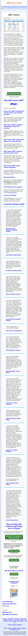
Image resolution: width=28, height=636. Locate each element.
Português (12, 629)
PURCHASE (14, 574)
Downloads (10, 618)
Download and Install (14, 93)
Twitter (9, 624)
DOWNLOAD (14, 578)
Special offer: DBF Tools (9, 603)
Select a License (14, 551)
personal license (12, 192)
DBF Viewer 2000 (14, 3)
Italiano (23, 628)
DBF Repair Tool (7, 612)
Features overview (7, 620)
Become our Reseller (18, 621)
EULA (14, 620)
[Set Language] (14, 586)
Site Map (11, 621)
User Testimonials (8, 601)
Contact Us (17, 618)
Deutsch (10, 628)
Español (14, 628)
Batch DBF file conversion (10, 614)
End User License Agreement (14, 582)
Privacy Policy (20, 620)
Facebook (14, 624)
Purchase (5, 618)
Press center (6, 605)
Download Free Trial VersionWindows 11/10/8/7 (14, 536)
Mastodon (19, 624)
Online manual (14, 560)
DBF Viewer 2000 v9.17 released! (14, 570)
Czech (17, 629)
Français (19, 628)
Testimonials (23, 618)
